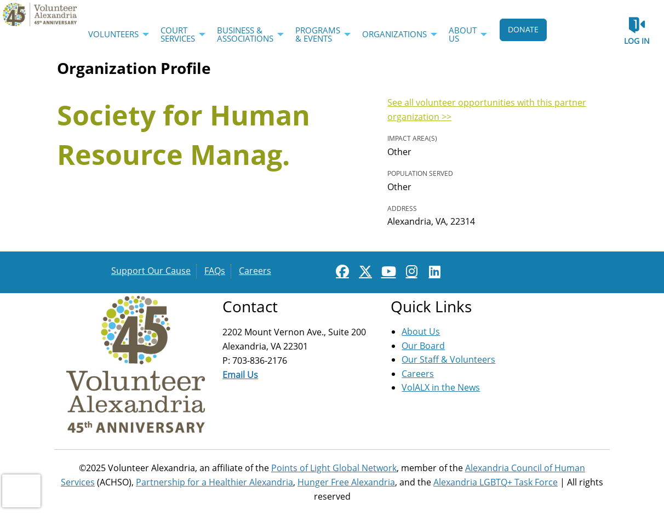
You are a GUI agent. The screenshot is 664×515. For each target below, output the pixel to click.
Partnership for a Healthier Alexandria (214, 482)
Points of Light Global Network (334, 468)
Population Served (420, 173)
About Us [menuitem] (463, 34)
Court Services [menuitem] (178, 34)
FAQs (214, 271)
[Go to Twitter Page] (364, 271)
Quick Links (431, 306)
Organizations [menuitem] (394, 33)
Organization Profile (134, 68)
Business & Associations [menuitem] (245, 34)
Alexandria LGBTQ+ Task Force (495, 482)
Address (402, 208)
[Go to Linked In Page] (433, 271)
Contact (250, 306)
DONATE (523, 29)
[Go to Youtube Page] (387, 271)
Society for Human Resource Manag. (183, 134)
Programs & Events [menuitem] (317, 34)
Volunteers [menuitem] (113, 33)
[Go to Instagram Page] (410, 271)
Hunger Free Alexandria (346, 482)
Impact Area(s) (412, 138)
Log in (637, 41)
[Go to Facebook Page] (341, 271)
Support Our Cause (151, 271)
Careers (255, 271)
